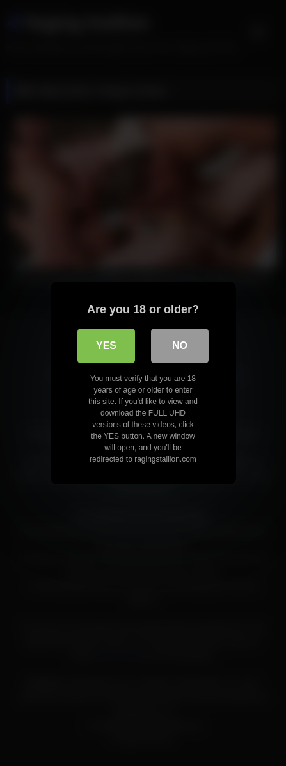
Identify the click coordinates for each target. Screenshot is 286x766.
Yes (106, 345)
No (179, 345)
